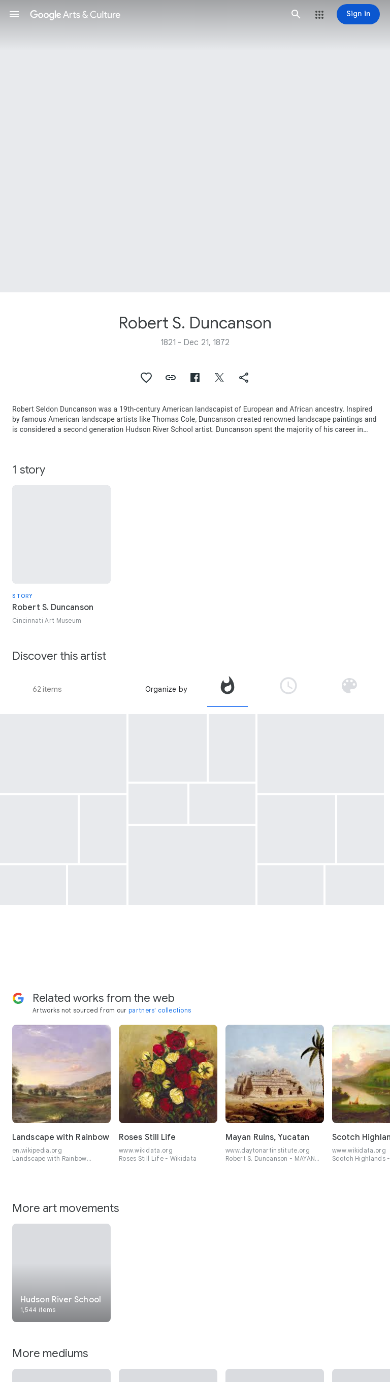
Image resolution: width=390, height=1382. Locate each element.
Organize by (166, 689)
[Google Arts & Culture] (155, 14)
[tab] (227, 689)
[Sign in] (358, 14)
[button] (14, 14)
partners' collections (159, 1010)
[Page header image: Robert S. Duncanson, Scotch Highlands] (195, 146)
